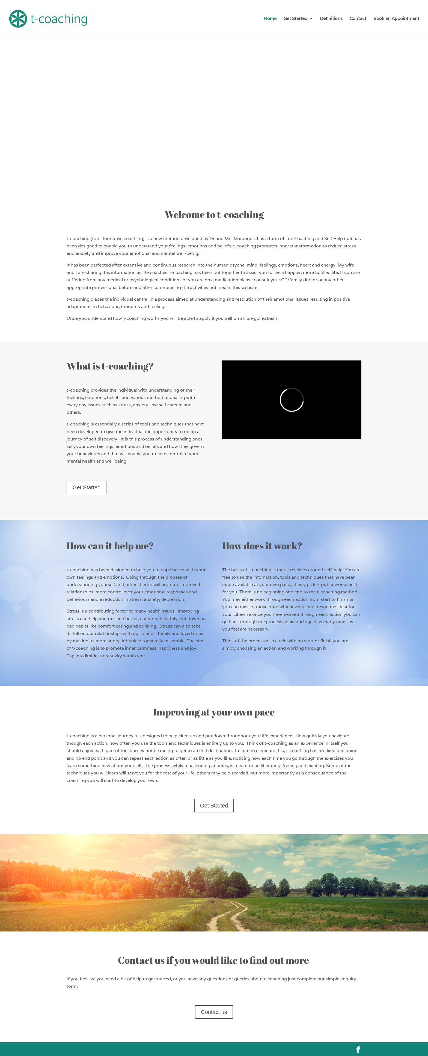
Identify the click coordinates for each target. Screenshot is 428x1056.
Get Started (295, 19)
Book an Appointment (396, 19)
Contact (358, 19)
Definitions (331, 19)
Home (270, 19)
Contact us (214, 1012)
